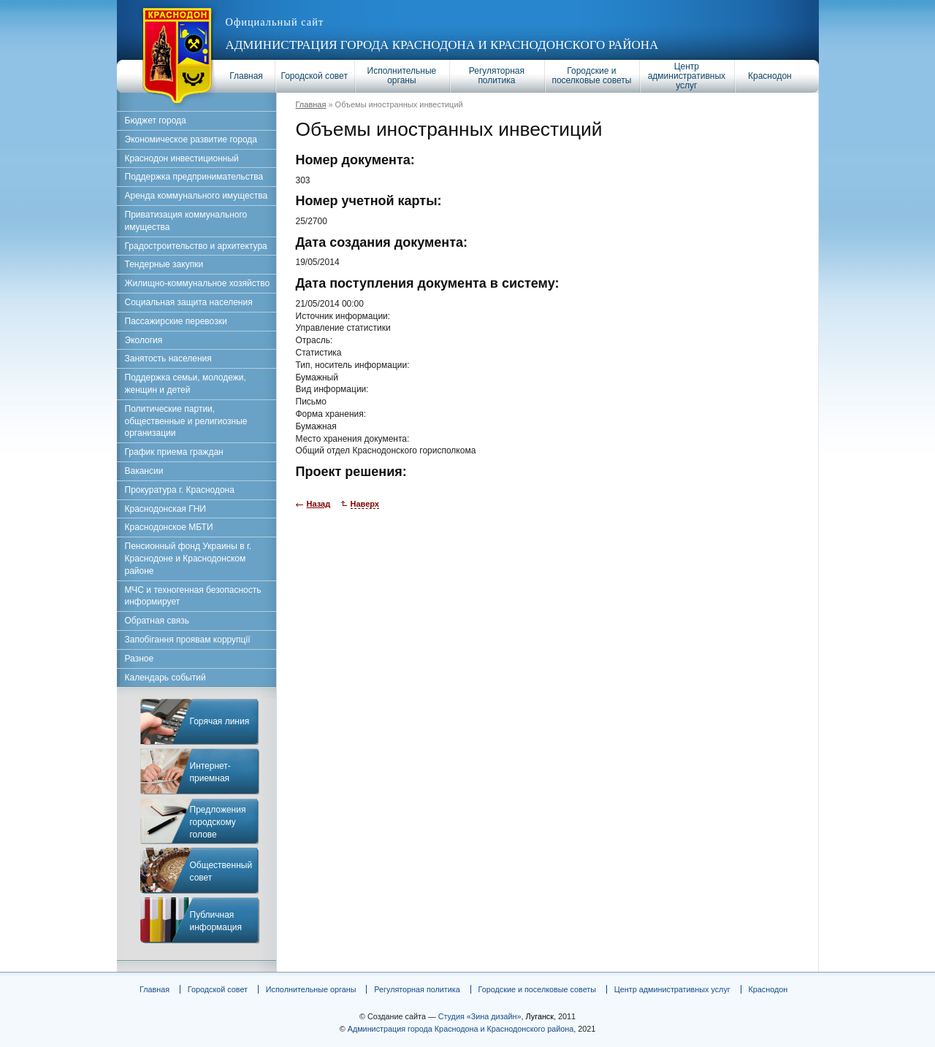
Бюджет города (155, 120)
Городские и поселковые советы (591, 75)
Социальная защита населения (189, 302)
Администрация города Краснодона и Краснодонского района (442, 45)
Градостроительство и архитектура (196, 246)
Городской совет (314, 76)
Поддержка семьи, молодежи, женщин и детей (185, 383)
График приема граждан (174, 452)
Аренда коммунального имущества (196, 196)
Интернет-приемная (210, 772)
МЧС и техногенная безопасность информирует (193, 596)
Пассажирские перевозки (176, 321)
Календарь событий (165, 677)
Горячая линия (220, 721)
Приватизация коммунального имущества (186, 221)
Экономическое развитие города (191, 139)
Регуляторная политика (496, 75)
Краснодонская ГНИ (166, 509)
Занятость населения (168, 358)
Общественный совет (221, 871)
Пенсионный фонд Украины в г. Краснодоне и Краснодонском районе (188, 558)
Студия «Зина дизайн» (480, 1016)
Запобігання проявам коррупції (188, 639)
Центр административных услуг (686, 76)
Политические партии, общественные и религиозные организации (186, 421)
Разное (139, 658)
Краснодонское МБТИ (169, 527)
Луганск (540, 1016)
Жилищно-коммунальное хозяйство (197, 283)
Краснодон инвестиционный (182, 158)
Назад (319, 503)
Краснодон (770, 76)
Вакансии (144, 471)
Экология (144, 340)
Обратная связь (157, 620)
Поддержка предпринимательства (194, 177)
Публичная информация (216, 921)
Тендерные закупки (164, 264)
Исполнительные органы (402, 75)
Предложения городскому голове (218, 822)
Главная (246, 76)
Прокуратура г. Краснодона (179, 490)
